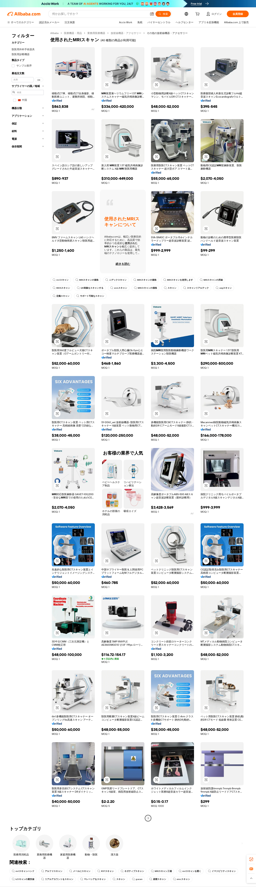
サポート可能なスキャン (90, 296)
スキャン (170, 287)
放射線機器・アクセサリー (126, 33)
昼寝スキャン (157, 879)
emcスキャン (181, 879)
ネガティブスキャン (132, 871)
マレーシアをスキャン (93, 879)
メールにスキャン (79, 871)
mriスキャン (61, 279)
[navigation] (27, 426)
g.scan (137, 879)
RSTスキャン (105, 871)
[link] (251, 859)
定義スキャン (61, 296)
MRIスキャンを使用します (178, 279)
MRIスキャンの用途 (211, 279)
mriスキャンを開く (190, 871)
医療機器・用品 (73, 33)
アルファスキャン (51, 871)
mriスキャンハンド (23, 871)
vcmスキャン (118, 287)
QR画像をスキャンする (90, 287)
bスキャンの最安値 (23, 879)
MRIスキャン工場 (161, 871)
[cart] (198, 14)
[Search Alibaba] (99, 14)
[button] (152, 14)
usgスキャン (224, 287)
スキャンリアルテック (196, 287)
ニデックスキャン (116, 279)
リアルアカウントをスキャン (57, 879)
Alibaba (54, 33)
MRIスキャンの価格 (86, 279)
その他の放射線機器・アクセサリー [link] (167, 33)
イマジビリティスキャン (222, 871)
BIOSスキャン (61, 287)
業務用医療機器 (96, 33)
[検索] (163, 14)
